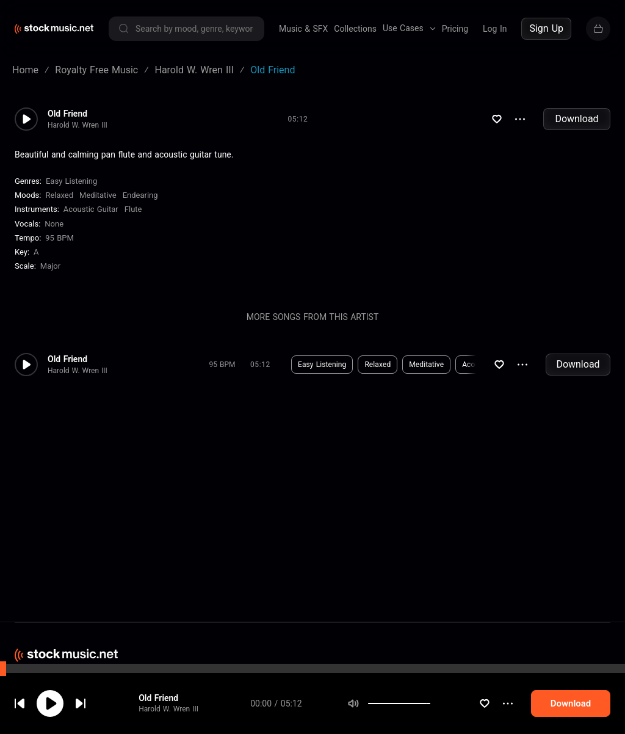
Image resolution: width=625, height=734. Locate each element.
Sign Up (546, 28)
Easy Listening (71, 181)
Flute (133, 209)
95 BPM (59, 237)
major (50, 266)
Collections (355, 29)
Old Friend (158, 698)
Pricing (455, 29)
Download (576, 119)
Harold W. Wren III (168, 709)
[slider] (430, 703)
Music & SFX (303, 29)
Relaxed (59, 195)
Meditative (98, 195)
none (54, 223)
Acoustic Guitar (90, 209)
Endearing (140, 195)
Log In (495, 29)
